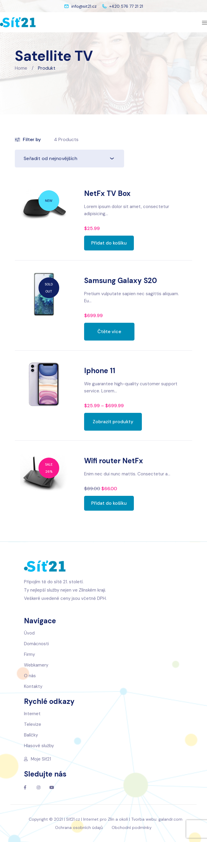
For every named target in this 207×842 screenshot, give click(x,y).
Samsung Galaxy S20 (120, 280)
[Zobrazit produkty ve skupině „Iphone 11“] (113, 422)
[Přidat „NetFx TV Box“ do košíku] (109, 243)
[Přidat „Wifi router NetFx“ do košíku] (109, 503)
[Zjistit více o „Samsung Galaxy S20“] (109, 332)
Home (21, 68)
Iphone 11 (99, 370)
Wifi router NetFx (113, 460)
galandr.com (170, 819)
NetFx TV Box (107, 193)
